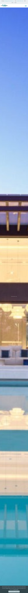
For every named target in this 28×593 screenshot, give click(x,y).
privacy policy (16, 589)
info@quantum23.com (9, 0)
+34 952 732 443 (19, 0)
